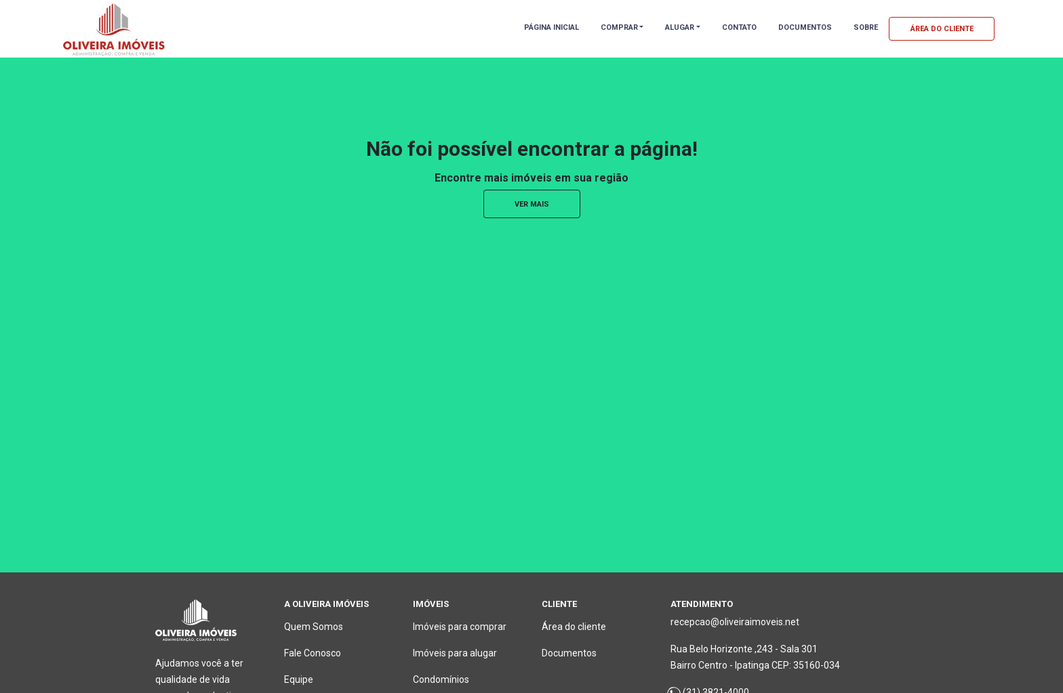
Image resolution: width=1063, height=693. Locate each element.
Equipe (298, 679)
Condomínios (441, 679)
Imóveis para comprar (459, 626)
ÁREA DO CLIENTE (942, 28)
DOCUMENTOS (805, 27)
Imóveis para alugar (455, 653)
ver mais (532, 204)
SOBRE (866, 27)
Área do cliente (574, 626)
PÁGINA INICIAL (551, 27)
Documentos (569, 653)
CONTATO (739, 27)
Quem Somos (313, 626)
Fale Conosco (312, 653)
